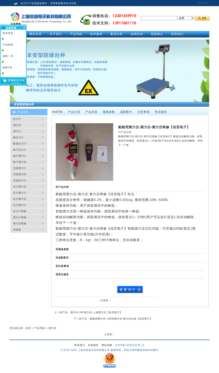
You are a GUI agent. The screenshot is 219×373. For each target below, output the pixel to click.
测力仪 (17, 125)
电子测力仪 (19, 162)
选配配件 (126, 111)
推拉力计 (18, 137)
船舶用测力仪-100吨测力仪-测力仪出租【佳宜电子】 (121, 318)
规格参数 (109, 111)
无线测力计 (19, 168)
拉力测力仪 (19, 198)
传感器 (17, 229)
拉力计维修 (19, 211)
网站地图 (203, 3)
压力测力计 (19, 192)
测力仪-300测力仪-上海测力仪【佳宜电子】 (96, 312)
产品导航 (39, 328)
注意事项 (143, 111)
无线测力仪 (19, 174)
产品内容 (91, 111)
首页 (28, 328)
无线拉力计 (19, 180)
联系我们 (79, 345)
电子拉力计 (19, 149)
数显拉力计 (19, 143)
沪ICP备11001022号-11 (130, 345)
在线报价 (93, 345)
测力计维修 (19, 217)
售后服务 (161, 111)
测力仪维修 (19, 223)
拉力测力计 (19, 205)
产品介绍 (74, 111)
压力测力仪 (19, 186)
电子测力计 (19, 155)
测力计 (17, 131)
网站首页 (35, 34)
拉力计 (17, 119)
